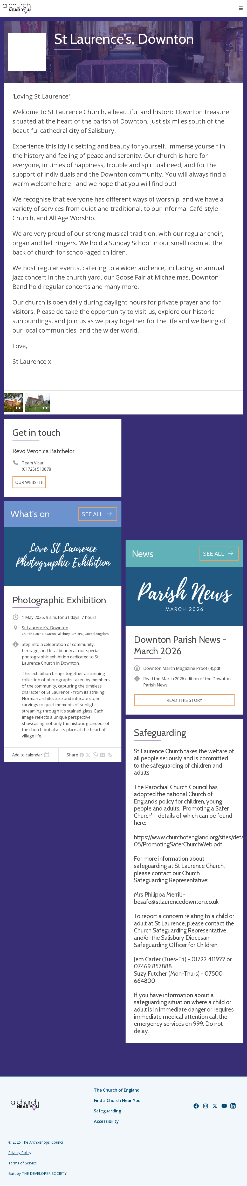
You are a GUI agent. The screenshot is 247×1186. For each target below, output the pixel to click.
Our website (29, 482)
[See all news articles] (219, 554)
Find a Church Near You (117, 1100)
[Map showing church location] (184, 477)
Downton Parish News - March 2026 (180, 645)
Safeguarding (107, 1111)
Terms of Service (22, 1163)
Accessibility (106, 1121)
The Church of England (117, 1090)
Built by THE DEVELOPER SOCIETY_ (38, 1173)
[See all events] (97, 514)
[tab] (31, 755)
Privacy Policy (19, 1152)
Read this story (184, 700)
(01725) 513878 (36, 469)
